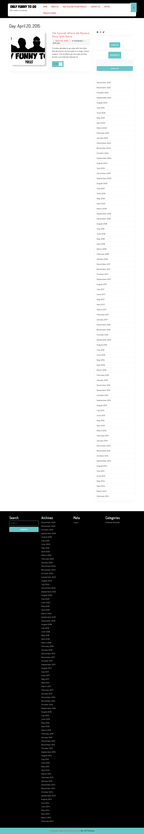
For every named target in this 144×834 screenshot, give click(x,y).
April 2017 (101, 304)
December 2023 (104, 173)
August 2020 (102, 183)
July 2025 (101, 108)
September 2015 (104, 400)
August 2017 (102, 284)
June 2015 (101, 415)
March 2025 (102, 128)
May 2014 (101, 481)
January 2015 (102, 441)
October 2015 (102, 395)
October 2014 (102, 456)
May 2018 (101, 239)
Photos (107, 6)
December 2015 (103, 385)
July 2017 (100, 289)
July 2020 (101, 188)
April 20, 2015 (61, 41)
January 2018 (102, 259)
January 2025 (102, 138)
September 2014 (104, 461)
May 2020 (101, 199)
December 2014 (104, 446)
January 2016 (102, 380)
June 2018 (101, 234)
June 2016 (101, 355)
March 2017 (101, 309)
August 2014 (102, 466)
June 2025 (101, 113)
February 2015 (103, 436)
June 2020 (101, 193)
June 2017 (101, 294)
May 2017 (101, 299)
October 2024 (103, 153)
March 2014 (102, 491)
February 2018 (103, 254)
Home (45, 6)
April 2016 (101, 365)
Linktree (115, 45)
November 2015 (103, 390)
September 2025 (104, 98)
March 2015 (101, 431)
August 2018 (102, 224)
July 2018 (100, 229)
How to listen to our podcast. (75, 6)
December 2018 (104, 219)
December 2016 (103, 325)
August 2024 (102, 163)
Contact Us (95, 6)
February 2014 (103, 496)
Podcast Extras (49, 13)
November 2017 (103, 269)
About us (55, 6)
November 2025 (104, 88)
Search (114, 55)
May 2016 (101, 360)
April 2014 (101, 486)
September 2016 (104, 340)
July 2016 (100, 350)
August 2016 (102, 345)
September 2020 (104, 178)
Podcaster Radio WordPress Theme (65, 831)
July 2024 (101, 168)
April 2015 (101, 426)
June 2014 (101, 476)
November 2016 (103, 330)
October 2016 (102, 335)
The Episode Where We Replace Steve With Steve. (71, 34)
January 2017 (102, 320)
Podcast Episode (112, 522)
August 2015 (102, 405)
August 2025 (102, 103)
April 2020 (101, 204)
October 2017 (102, 274)
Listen (58, 64)
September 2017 (104, 279)
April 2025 (101, 123)
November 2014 (103, 451)
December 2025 (104, 82)
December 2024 (104, 143)
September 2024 (104, 158)
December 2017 (103, 264)
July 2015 (100, 410)
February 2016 (103, 375)
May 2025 (101, 118)
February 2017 (103, 315)
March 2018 (102, 249)
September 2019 (104, 214)
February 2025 (103, 133)
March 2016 (101, 370)
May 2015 (101, 420)
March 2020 (102, 209)
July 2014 (100, 471)
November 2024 (104, 148)
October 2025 (103, 93)
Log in (76, 522)
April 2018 (101, 244)
